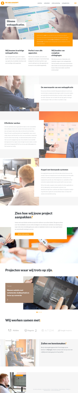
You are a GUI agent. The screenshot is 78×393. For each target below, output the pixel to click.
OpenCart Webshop (54, 389)
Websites (40, 3)
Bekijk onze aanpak (23, 234)
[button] (37, 312)
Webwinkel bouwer (47, 390)
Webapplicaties (65, 3)
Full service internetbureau (55, 390)
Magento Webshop (62, 389)
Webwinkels (47, 3)
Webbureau (68, 389)
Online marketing (56, 3)
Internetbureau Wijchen (46, 389)
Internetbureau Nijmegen (37, 389)
